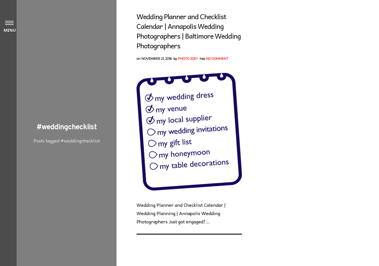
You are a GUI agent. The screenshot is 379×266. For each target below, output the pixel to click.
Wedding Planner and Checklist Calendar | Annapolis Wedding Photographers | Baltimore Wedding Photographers (189, 31)
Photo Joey (188, 59)
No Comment (217, 59)
